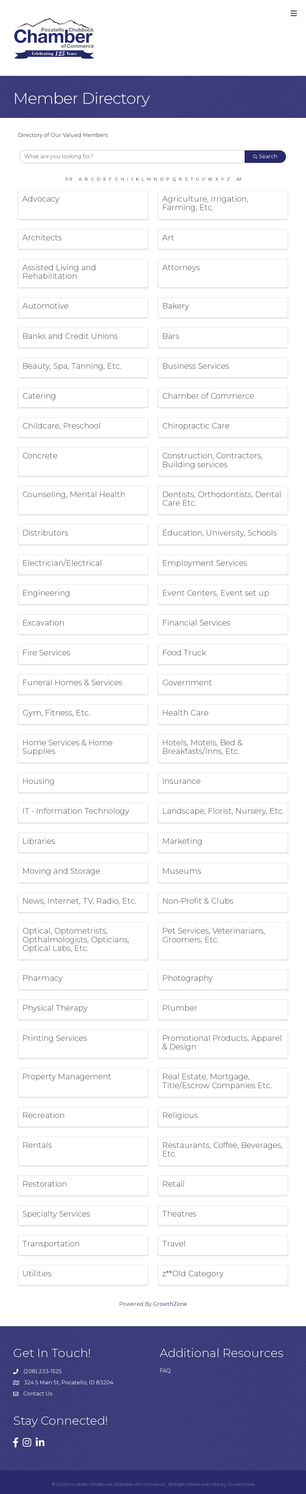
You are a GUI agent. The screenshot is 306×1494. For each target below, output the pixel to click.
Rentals (37, 1145)
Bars (170, 336)
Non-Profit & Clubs (197, 901)
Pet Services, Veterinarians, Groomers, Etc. (213, 935)
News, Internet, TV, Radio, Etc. (79, 901)
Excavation (43, 622)
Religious (180, 1115)
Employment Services (204, 563)
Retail (173, 1184)
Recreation (43, 1115)
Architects (42, 237)
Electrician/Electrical (62, 563)
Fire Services (46, 652)
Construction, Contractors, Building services (212, 460)
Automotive (45, 306)
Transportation (51, 1243)
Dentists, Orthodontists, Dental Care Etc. (221, 499)
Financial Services (196, 622)
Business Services (195, 366)
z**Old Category (193, 1273)
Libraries (38, 841)
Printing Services (54, 1038)
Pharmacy (42, 978)
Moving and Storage (61, 871)
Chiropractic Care (195, 425)
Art (168, 237)
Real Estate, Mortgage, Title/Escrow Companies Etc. (217, 1081)
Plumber (179, 1008)
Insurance (181, 781)
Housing (38, 781)
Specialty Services (56, 1214)
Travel (174, 1243)
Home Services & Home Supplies (67, 747)
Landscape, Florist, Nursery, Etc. (223, 811)
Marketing (182, 841)
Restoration (44, 1184)
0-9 (68, 179)
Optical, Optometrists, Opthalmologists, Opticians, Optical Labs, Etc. (75, 939)
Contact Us (37, 1394)
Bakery (175, 306)
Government (187, 682)
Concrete (39, 455)
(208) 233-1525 (42, 1371)
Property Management (66, 1076)
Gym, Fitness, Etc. (56, 712)
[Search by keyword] (132, 156)
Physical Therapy (55, 1008)
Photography (187, 978)
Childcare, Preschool (61, 425)
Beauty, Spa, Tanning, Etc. (71, 366)
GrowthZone (170, 1304)
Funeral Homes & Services (72, 682)
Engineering (46, 593)
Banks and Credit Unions (70, 336)
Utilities (37, 1273)
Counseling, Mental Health (73, 494)
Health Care (185, 712)
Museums (181, 871)
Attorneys (181, 267)
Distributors (45, 533)
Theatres (179, 1214)
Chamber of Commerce (208, 396)
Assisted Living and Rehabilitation (59, 272)
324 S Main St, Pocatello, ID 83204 (68, 1382)
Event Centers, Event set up (215, 593)
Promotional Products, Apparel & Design (222, 1042)
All (238, 179)
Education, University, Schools (219, 533)
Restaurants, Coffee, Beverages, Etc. (222, 1149)
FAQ (165, 1371)
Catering (39, 396)
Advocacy (40, 199)
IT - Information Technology (75, 811)
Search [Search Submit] (265, 156)
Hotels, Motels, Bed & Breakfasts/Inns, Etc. (202, 747)
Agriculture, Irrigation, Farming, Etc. (205, 203)
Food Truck (184, 652)
